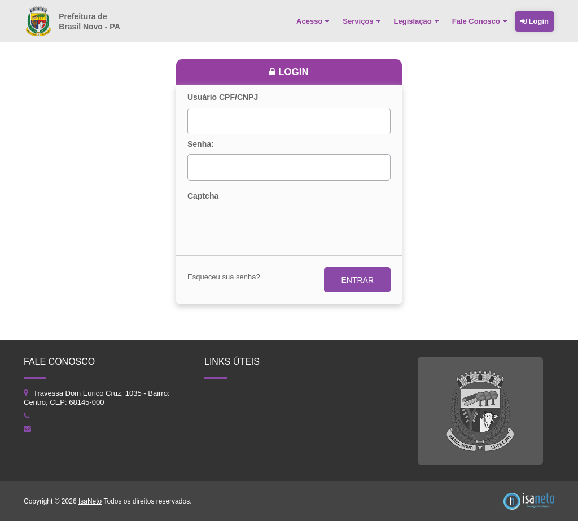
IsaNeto (90, 501)
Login (534, 21)
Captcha (202, 196)
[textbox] (289, 121)
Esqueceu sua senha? (223, 277)
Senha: (200, 144)
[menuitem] (314, 21)
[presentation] (273, 226)
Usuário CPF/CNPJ (222, 97)
